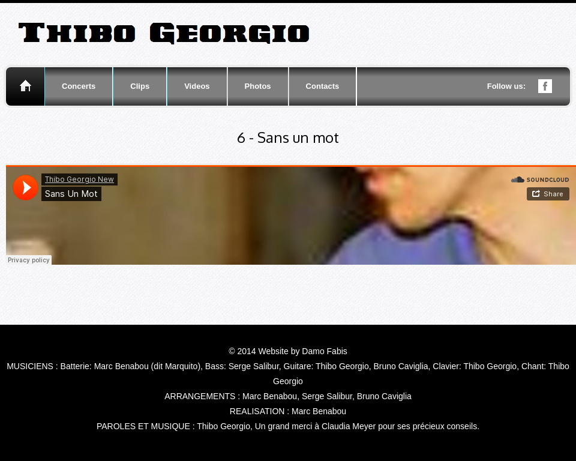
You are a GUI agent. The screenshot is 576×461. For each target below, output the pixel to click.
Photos (258, 86)
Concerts (78, 86)
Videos (196, 86)
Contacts (323, 86)
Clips (139, 86)
